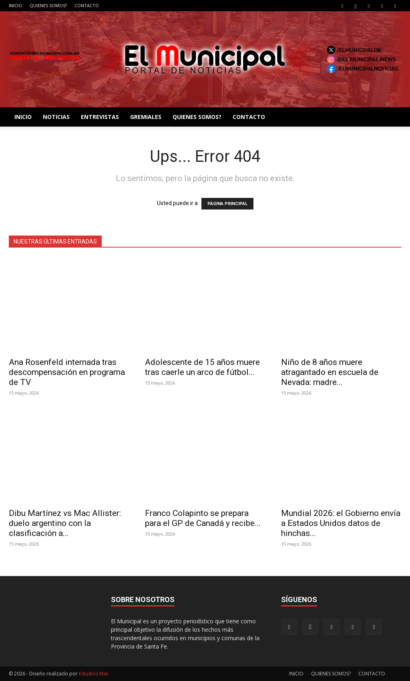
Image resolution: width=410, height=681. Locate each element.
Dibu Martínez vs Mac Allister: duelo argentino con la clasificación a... (65, 523)
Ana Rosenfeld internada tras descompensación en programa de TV (67, 372)
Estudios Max (94, 673)
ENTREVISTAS (100, 117)
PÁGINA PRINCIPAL (227, 203)
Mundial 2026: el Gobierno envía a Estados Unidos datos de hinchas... (340, 523)
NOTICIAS (56, 117)
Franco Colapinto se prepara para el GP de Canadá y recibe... (203, 518)
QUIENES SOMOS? (48, 5)
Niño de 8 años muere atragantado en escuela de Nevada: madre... (329, 372)
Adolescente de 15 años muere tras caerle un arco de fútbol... (202, 367)
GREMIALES (145, 117)
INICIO (15, 5)
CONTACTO (86, 5)
